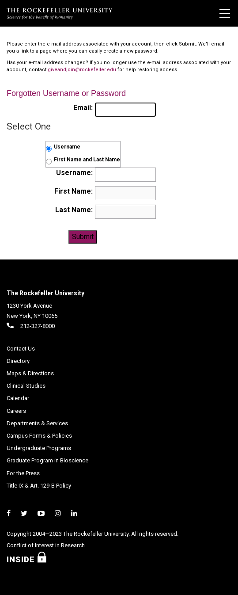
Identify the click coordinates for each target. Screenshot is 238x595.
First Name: (73, 191)
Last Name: (74, 210)
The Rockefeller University (45, 293)
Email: (83, 107)
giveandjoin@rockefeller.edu (82, 69)
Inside (30, 559)
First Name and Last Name (87, 159)
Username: (74, 172)
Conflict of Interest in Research (46, 545)
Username (67, 147)
